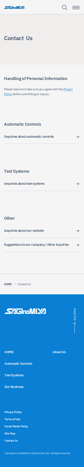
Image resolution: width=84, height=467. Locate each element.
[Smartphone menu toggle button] (76, 8)
